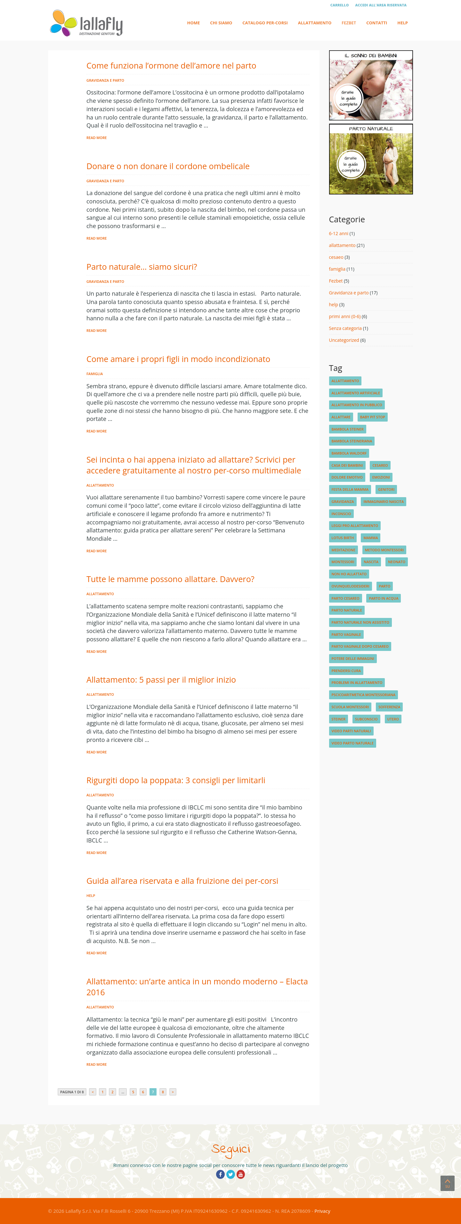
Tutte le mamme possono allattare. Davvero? (170, 578)
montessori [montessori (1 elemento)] (343, 561)
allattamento (100, 485)
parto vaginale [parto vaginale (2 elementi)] (346, 634)
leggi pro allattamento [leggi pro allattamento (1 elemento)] (355, 525)
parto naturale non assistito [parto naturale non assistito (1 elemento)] (360, 622)
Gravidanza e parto (105, 80)
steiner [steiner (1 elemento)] (339, 719)
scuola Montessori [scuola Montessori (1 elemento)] (350, 706)
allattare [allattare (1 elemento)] (341, 417)
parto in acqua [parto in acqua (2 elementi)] (383, 598)
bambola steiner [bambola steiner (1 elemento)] (348, 429)
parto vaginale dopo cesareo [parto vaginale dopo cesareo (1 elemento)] (360, 646)
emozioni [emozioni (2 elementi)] (381, 477)
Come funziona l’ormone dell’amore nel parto (171, 65)
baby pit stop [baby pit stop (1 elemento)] (372, 417)
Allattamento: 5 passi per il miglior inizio (161, 679)
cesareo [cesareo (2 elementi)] (380, 465)
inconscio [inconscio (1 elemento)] (341, 513)
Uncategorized (344, 340)
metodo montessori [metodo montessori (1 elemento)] (384, 549)
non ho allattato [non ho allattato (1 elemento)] (349, 573)
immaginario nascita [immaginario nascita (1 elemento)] (383, 501)
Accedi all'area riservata (381, 5)
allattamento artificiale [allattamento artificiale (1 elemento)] (356, 392)
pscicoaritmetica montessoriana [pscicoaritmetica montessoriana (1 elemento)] (364, 694)
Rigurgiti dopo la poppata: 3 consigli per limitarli (175, 780)
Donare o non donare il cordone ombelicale (168, 165)
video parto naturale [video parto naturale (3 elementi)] (353, 743)
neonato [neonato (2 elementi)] (396, 561)
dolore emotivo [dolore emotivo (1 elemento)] (347, 477)
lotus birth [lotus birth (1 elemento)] (343, 537)
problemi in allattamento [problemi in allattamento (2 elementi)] (357, 682)
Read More (96, 137)
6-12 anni (339, 233)
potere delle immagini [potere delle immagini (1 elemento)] (353, 658)
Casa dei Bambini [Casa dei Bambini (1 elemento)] (347, 465)
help (90, 895)
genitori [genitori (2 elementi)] (386, 489)
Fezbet (349, 23)
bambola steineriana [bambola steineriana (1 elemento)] (352, 441)
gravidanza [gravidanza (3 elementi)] (343, 501)
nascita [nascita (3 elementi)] (371, 561)
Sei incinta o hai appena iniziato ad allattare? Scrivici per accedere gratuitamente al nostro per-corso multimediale (193, 465)
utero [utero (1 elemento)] (393, 719)
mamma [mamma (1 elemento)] (370, 537)
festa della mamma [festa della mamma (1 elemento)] (350, 489)
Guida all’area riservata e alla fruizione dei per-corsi (182, 880)
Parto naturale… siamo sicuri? (141, 266)
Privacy (322, 1211)
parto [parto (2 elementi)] (385, 586)
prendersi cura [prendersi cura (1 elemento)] (346, 670)
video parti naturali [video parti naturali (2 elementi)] (351, 730)
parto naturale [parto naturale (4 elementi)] (347, 610)
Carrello (339, 5)
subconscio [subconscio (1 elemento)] (366, 719)
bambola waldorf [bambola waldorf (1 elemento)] (349, 453)
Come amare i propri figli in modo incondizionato (178, 358)
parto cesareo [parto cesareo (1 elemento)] (346, 598)
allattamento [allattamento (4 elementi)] (345, 380)
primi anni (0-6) (345, 316)
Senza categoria (345, 328)
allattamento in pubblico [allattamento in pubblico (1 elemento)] (357, 404)
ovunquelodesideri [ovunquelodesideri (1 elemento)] (350, 586)
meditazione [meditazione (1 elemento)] (343, 549)
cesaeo (336, 257)
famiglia (94, 373)
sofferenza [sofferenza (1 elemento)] (389, 706)
